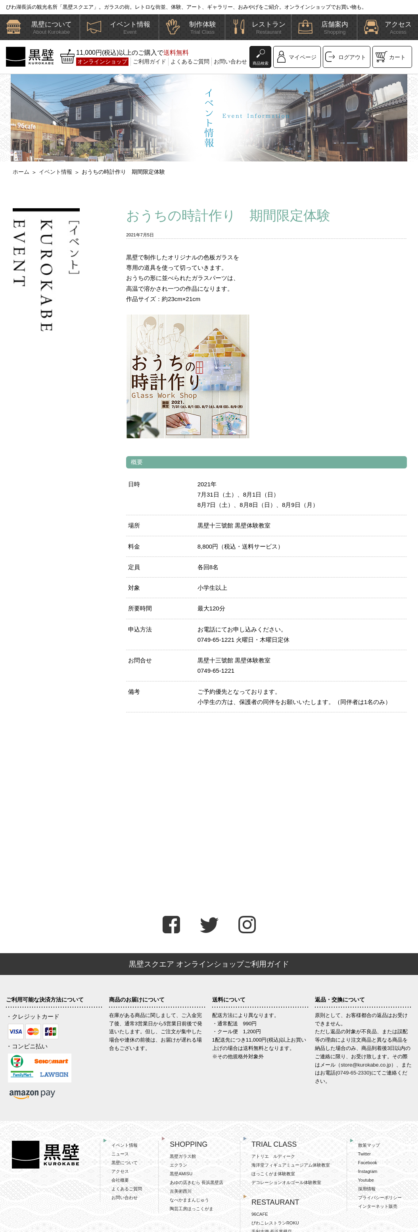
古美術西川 (181, 1191)
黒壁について (124, 1162)
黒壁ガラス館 (183, 1156)
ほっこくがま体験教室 (273, 1173)
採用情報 (367, 1188)
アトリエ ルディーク (273, 1156)
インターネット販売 (377, 1206)
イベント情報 (55, 172)
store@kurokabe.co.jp (366, 1065)
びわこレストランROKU (275, 1222)
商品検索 (260, 63)
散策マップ (369, 1145)
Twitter (364, 1153)
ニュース (120, 1153)
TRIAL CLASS (274, 1144)
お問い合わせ (230, 61)
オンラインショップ (102, 61)
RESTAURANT (275, 1202)
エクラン (178, 1165)
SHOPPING (188, 1144)
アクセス (120, 1171)
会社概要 (120, 1180)
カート (397, 57)
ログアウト (352, 57)
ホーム (21, 172)
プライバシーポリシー (380, 1197)
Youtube (366, 1180)
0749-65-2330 (353, 1073)
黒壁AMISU (181, 1173)
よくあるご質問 (190, 61)
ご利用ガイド (149, 61)
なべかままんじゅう (189, 1199)
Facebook (367, 1162)
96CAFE (259, 1214)
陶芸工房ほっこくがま (191, 1208)
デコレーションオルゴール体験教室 (286, 1182)
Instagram (368, 1171)
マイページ (302, 57)
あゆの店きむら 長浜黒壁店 (196, 1182)
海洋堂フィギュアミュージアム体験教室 (290, 1165)
